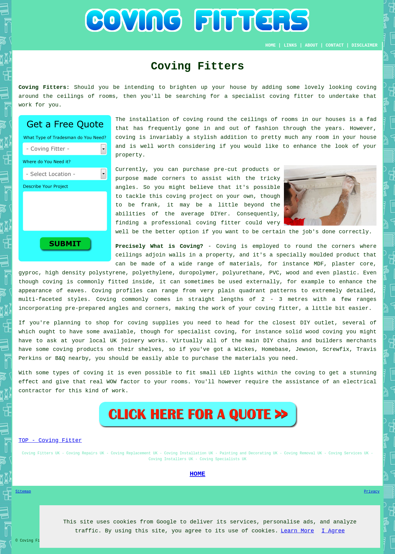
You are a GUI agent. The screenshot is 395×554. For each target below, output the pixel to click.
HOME (270, 45)
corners (343, 246)
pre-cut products (241, 169)
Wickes (245, 349)
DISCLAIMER (364, 45)
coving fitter (291, 96)
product (348, 255)
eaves (75, 291)
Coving (226, 246)
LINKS (290, 45)
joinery (132, 341)
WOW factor (123, 382)
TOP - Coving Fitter (50, 440)
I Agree (333, 531)
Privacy (372, 491)
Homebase (275, 349)
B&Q (60, 358)
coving (366, 87)
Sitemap (23, 491)
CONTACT (335, 45)
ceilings (70, 96)
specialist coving (206, 332)
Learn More (297, 531)
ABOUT (311, 45)
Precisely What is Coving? (159, 246)
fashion (266, 128)
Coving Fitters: (44, 87)
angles (125, 187)
